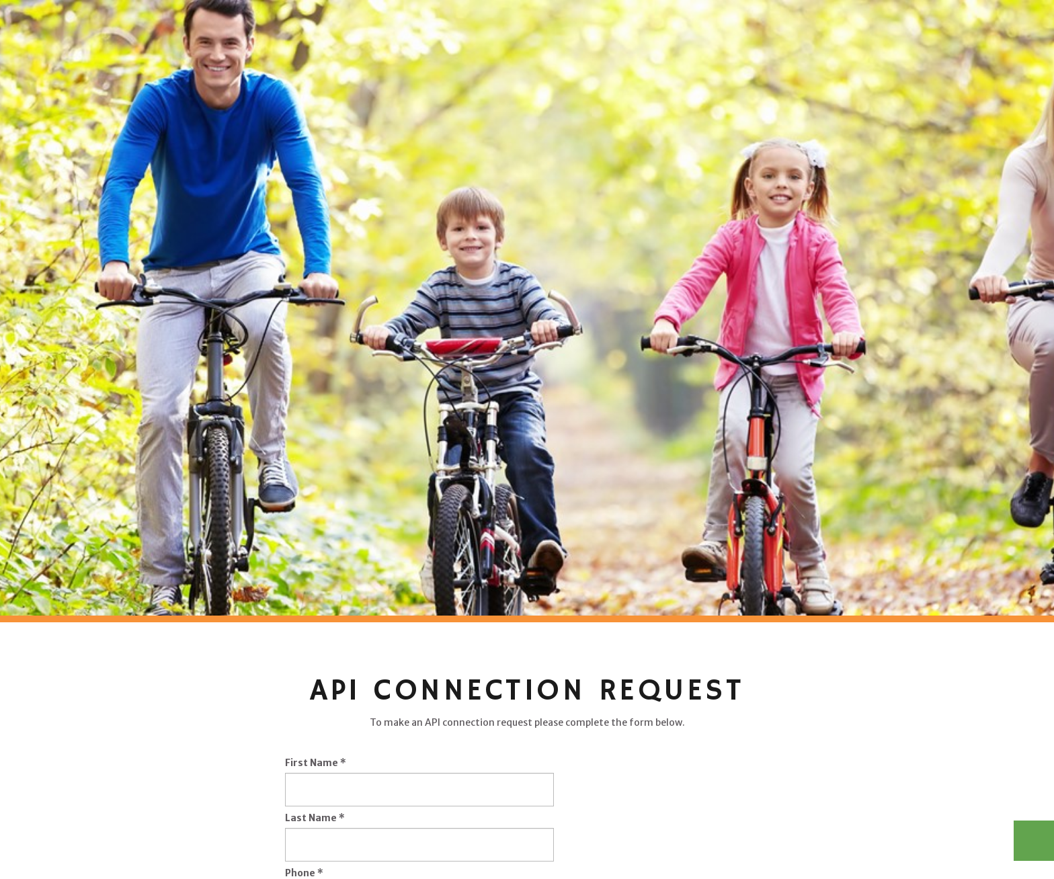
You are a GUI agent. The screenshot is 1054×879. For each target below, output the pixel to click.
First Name (315, 763)
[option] (527, 308)
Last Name (315, 818)
